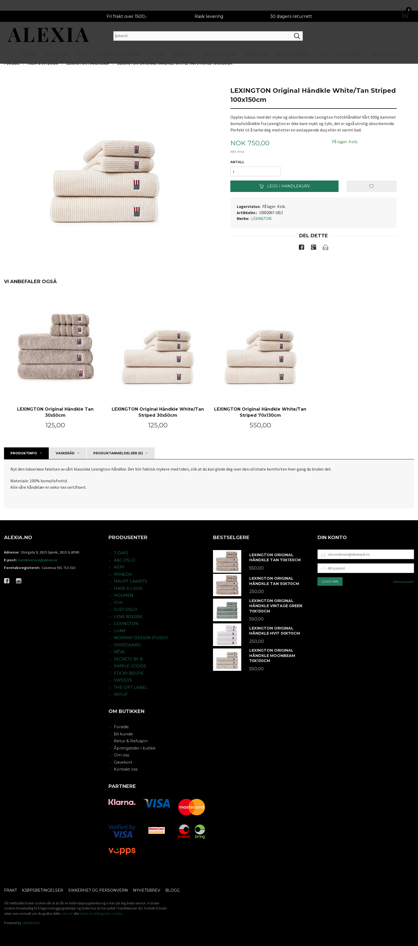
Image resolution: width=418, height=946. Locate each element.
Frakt (10, 890)
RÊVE (119, 651)
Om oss (121, 754)
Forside (121, 726)
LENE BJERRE (128, 616)
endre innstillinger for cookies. (101, 913)
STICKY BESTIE (129, 673)
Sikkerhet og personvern (98, 890)
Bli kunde (123, 733)
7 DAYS (121, 552)
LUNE (120, 630)
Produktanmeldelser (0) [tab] (118, 453)
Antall (237, 162)
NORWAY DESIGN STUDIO (141, 637)
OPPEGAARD (127, 644)
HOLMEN (123, 595)
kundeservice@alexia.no (37, 560)
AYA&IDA (123, 574)
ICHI (118, 602)
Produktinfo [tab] (23, 453)
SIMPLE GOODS (130, 665)
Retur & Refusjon (131, 740)
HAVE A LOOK (128, 588)
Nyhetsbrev (146, 890)
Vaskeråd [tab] (65, 453)
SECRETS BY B (128, 659)
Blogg (172, 890)
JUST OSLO (125, 609)
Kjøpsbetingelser (42, 890)
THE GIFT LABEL (130, 687)
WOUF (121, 694)
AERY (119, 567)
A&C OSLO (124, 560)
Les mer (67, 913)
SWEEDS (123, 680)
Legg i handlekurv (284, 186)
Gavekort (123, 762)
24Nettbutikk (31, 923)
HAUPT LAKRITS (130, 581)
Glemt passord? (403, 582)
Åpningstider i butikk (134, 748)
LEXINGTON (261, 218)
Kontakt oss (126, 769)
